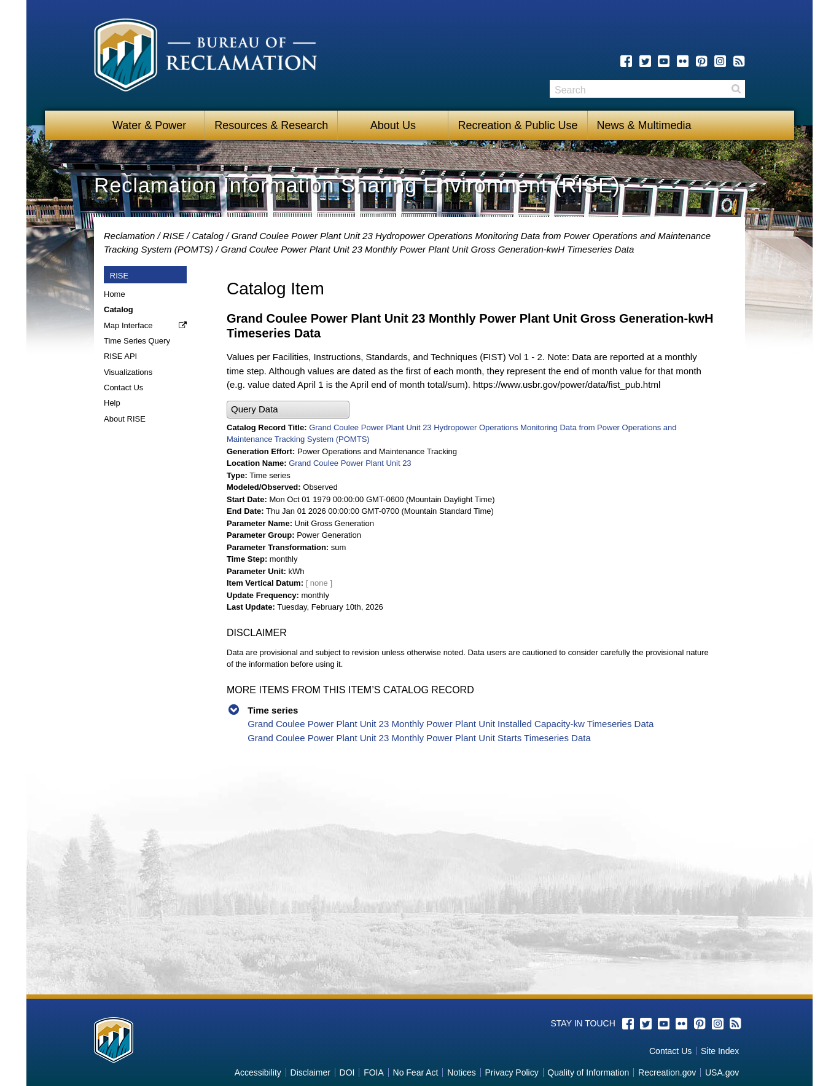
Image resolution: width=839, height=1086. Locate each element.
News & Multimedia (644, 125)
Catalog (208, 235)
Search (736, 89)
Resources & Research (271, 125)
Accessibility (258, 1072)
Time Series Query (137, 340)
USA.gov (722, 1072)
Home (114, 294)
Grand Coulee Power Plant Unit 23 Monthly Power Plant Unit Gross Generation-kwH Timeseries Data (427, 249)
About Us (393, 125)
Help (112, 402)
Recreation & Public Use (517, 125)
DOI (347, 1072)
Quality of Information (588, 1072)
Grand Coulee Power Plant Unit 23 (350, 463)
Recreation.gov (667, 1072)
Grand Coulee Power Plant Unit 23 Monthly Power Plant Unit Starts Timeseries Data (419, 738)
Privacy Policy (512, 1072)
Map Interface (128, 325)
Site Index (720, 1051)
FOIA (374, 1072)
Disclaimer (310, 1072)
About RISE (125, 418)
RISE (173, 235)
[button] (288, 410)
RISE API (120, 356)
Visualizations (128, 372)
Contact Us (123, 387)
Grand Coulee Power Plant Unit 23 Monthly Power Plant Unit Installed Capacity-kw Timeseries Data (451, 723)
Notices (461, 1072)
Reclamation (129, 235)
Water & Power (149, 125)
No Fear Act (416, 1072)
